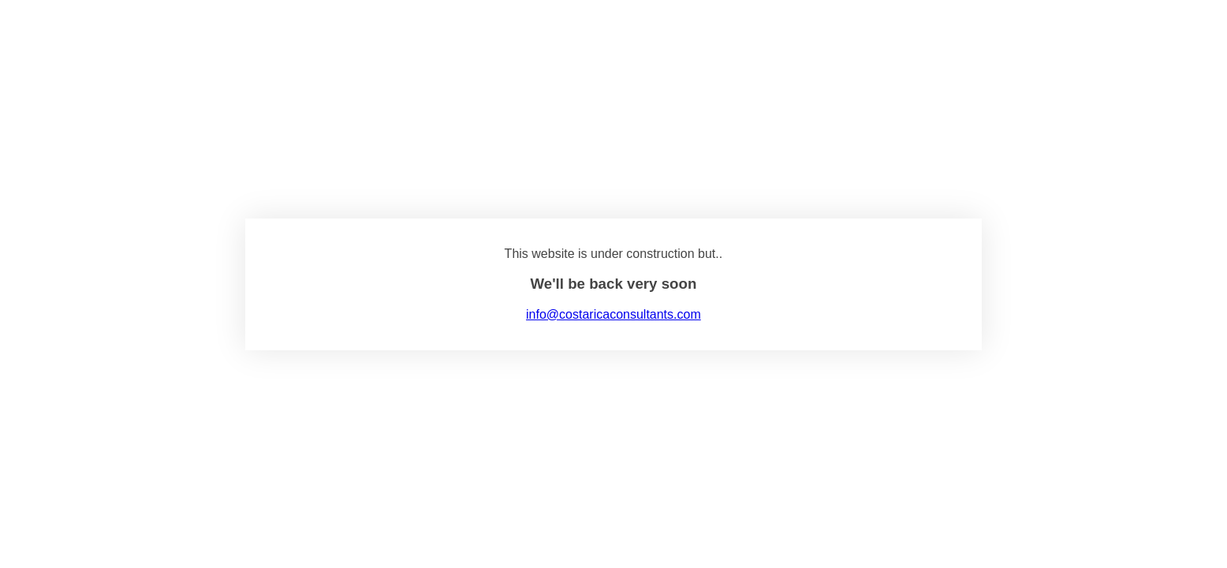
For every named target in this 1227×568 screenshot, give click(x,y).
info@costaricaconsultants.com (613, 314)
